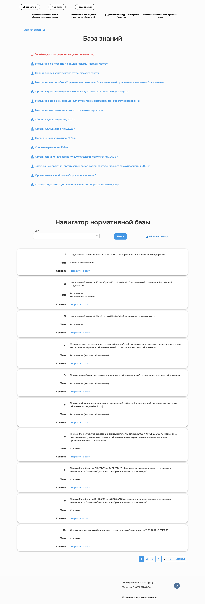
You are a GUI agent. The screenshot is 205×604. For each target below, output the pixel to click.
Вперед (180, 559)
